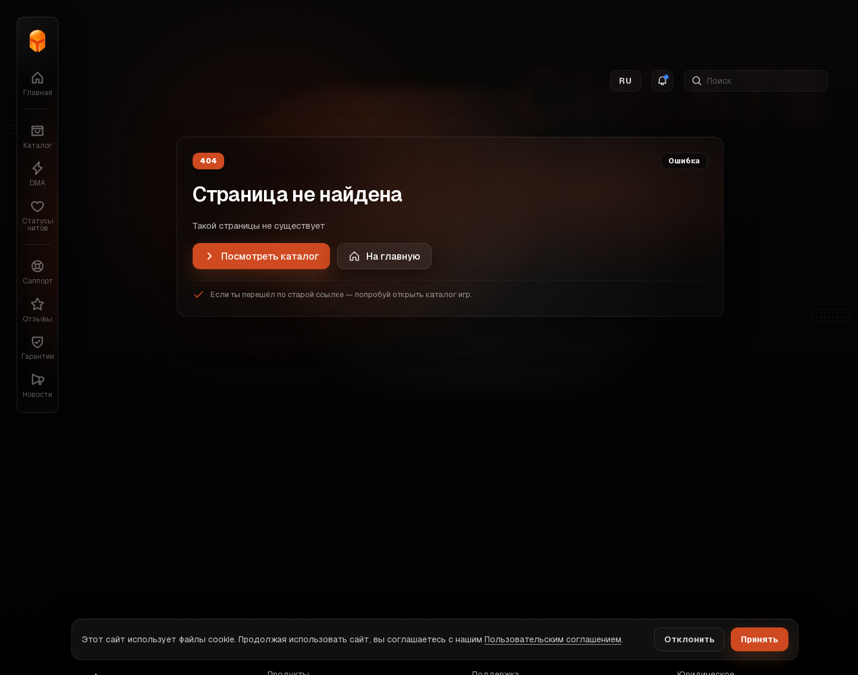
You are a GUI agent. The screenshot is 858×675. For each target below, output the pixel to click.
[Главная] (37, 41)
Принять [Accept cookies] (759, 639)
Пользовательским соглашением (553, 639)
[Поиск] (764, 30)
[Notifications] (662, 30)
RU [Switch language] (625, 30)
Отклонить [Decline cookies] (689, 639)
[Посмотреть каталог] (261, 256)
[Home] (384, 256)
